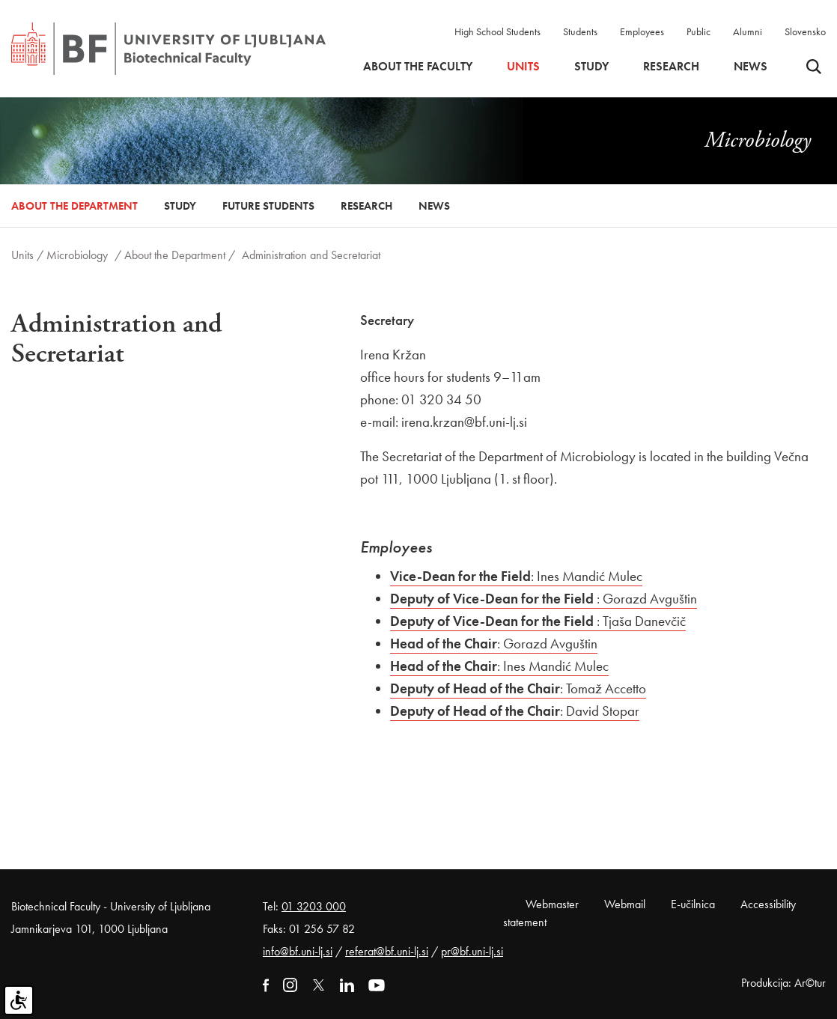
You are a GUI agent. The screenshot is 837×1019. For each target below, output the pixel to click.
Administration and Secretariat (311, 255)
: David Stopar (514, 711)
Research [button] (671, 66)
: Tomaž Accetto (518, 688)
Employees (642, 31)
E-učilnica (693, 904)
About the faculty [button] (417, 66)
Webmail (624, 904)
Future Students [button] (268, 205)
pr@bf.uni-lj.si (472, 951)
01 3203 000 (313, 906)
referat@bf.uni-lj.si (386, 951)
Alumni (747, 31)
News (750, 66)
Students (580, 31)
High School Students (497, 31)
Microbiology (77, 255)
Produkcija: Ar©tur (783, 983)
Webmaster (552, 904)
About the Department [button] (74, 205)
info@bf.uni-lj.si (297, 951)
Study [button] (591, 66)
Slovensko (805, 31)
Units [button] (523, 66)
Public (698, 31)
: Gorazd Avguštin (543, 598)
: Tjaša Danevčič (538, 621)
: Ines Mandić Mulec (516, 576)
